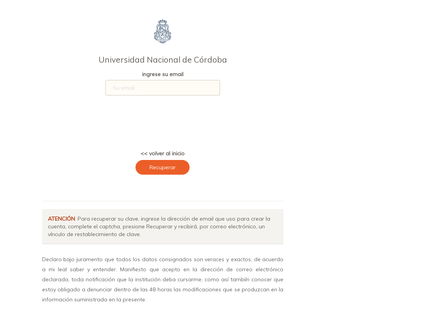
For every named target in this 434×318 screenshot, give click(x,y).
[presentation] (171, 125)
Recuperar (162, 167)
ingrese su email (162, 74)
